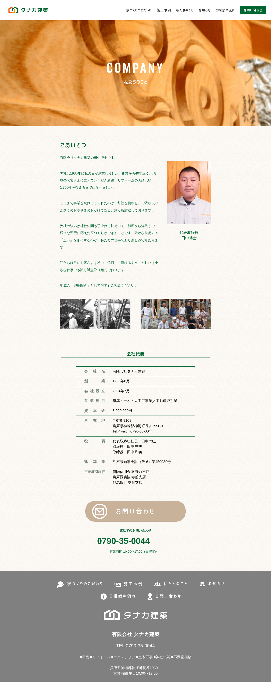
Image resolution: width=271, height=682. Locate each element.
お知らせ (204, 10)
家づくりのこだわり (139, 10)
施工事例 (164, 10)
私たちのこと (185, 10)
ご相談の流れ (225, 10)
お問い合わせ (252, 10)
